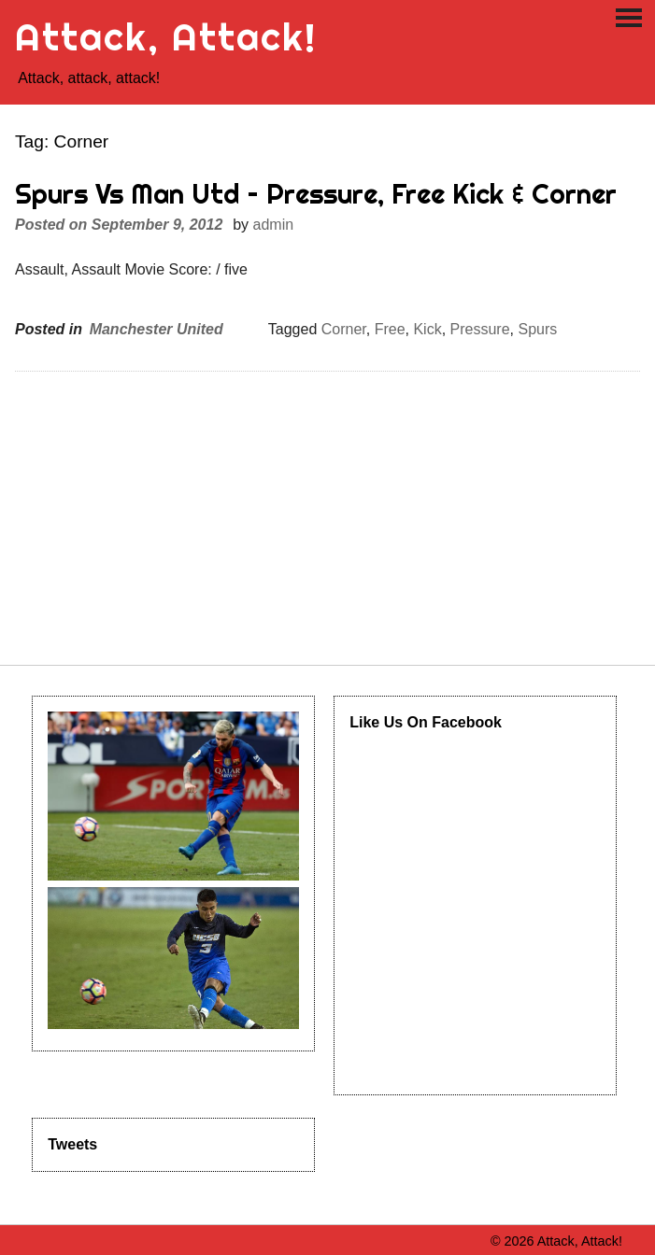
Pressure (480, 329)
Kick (427, 329)
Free (390, 329)
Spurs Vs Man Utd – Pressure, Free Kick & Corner (316, 193)
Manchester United (156, 329)
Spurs (537, 329)
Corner (343, 329)
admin (273, 225)
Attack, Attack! (166, 37)
